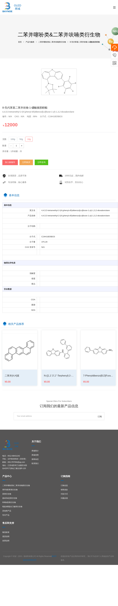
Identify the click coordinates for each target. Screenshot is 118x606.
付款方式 (64, 494)
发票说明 (5, 541)
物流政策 (5, 532)
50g (21, 139)
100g (13, 139)
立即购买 (26, 162)
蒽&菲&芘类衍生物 (9, 498)
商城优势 (35, 455)
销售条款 (64, 490)
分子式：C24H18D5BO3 (52, 116)
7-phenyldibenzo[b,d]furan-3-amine (98, 375)
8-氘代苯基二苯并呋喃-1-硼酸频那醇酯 (85, 42)
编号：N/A (8, 116)
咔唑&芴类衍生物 (9, 502)
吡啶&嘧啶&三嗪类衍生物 (12, 507)
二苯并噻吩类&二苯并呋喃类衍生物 (52, 42)
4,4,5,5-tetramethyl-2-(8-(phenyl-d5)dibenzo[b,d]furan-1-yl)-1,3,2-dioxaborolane (38, 112)
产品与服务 (30, 42)
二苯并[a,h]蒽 (12, 375)
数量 (4, 145)
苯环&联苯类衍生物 (10, 490)
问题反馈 (64, 498)
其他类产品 (6, 511)
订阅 (100, 416)
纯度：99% (33, 116)
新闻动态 (35, 459)
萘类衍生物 (6, 494)
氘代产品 (5, 515)
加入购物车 (10, 162)
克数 (4, 139)
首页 (20, 42)
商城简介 (35, 451)
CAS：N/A (20, 116)
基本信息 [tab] (14, 195)
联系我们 (35, 463)
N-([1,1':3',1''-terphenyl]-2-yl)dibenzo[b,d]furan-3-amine (59, 375)
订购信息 (64, 485)
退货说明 (5, 536)
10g (29, 139)
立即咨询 (41, 162)
